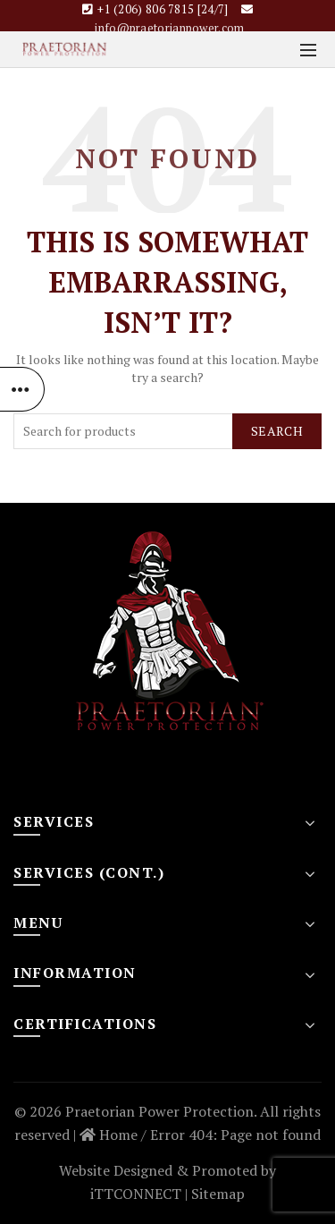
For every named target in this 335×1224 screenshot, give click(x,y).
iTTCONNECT (135, 1193)
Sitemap (218, 1193)
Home (109, 1134)
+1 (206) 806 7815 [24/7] (162, 9)
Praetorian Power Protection (159, 1111)
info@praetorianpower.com (169, 28)
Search (277, 430)
